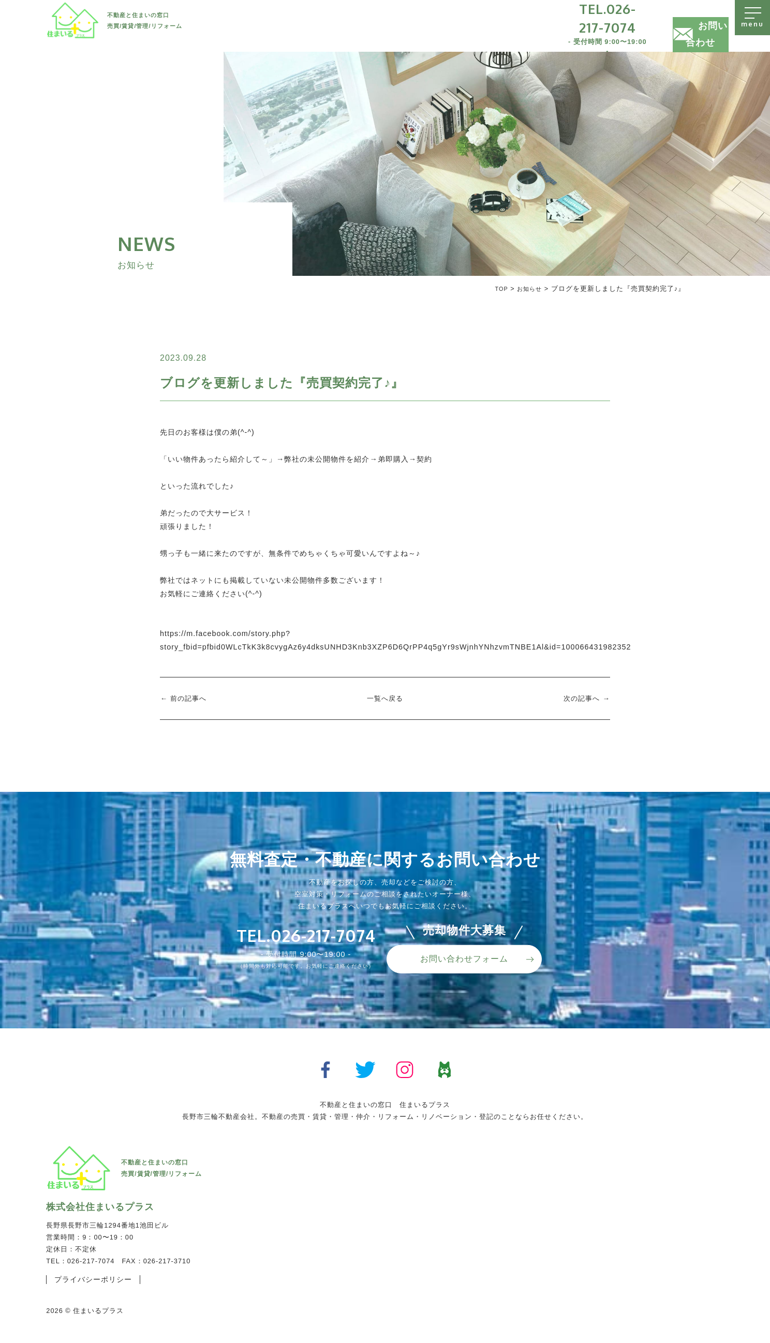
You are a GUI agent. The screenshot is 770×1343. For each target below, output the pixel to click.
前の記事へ (189, 698)
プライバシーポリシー (98, 1280)
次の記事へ (580, 698)
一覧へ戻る (385, 698)
